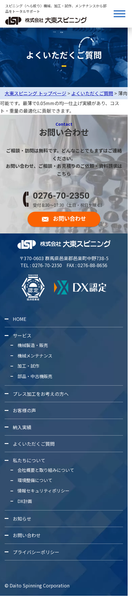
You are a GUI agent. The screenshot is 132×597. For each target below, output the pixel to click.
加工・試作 (28, 366)
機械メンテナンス (34, 355)
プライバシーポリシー (36, 551)
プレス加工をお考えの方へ (41, 393)
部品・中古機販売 (34, 376)
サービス (22, 335)
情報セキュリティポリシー (43, 491)
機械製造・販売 (32, 345)
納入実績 (22, 427)
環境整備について (34, 480)
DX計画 (24, 501)
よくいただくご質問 (34, 443)
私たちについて (29, 460)
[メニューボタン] (119, 13)
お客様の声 (24, 410)
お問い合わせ (27, 535)
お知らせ (22, 518)
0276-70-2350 (61, 195)
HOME (19, 318)
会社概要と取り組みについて (45, 470)
